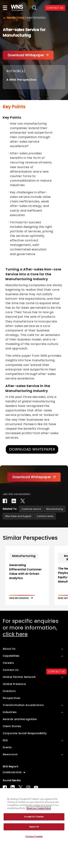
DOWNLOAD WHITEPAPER (32, 449)
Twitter (20, 787)
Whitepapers (36, 18)
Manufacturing (54, 508)
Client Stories (12, 726)
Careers (8, 663)
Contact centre (45, 516)
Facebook (5, 787)
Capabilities (11, 656)
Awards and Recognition (20, 719)
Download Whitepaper (28, 55)
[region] (34, 815)
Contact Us (10, 670)
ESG (5, 740)
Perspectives (15, 18)
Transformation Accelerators (23, 705)
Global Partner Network (19, 677)
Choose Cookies (34, 836)
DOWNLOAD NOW (12, 772)
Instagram (28, 787)
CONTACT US (55, 8)
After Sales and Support (18, 516)
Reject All (34, 826)
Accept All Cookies (34, 816)
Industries (10, 712)
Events (7, 747)
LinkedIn (13, 787)
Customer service (31, 508)
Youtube (36, 787)
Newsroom (10, 754)
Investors (9, 691)
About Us (9, 649)
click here (15, 634)
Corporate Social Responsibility (25, 733)
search (34, 8)
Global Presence (14, 684)
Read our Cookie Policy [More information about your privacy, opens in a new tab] (38, 808)
